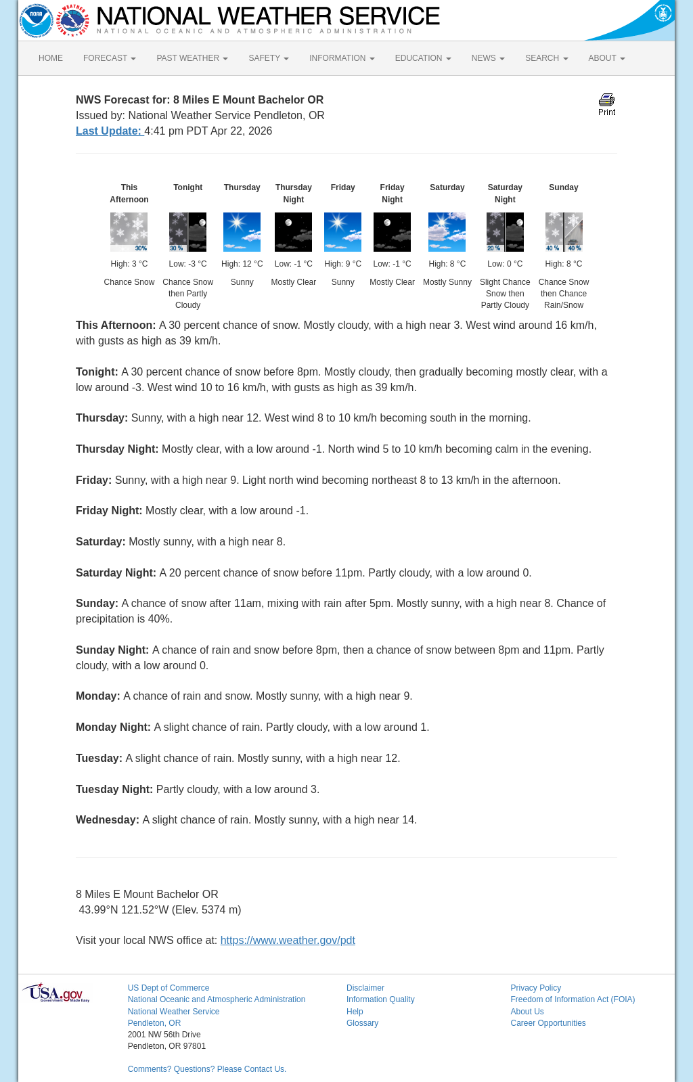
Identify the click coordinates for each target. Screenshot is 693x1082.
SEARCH (546, 58)
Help (354, 1011)
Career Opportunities (547, 1023)
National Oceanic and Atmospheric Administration (217, 999)
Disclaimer (365, 988)
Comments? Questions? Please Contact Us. (207, 1069)
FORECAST (109, 58)
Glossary (362, 1023)
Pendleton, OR (154, 1023)
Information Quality (380, 999)
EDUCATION (423, 58)
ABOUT (607, 58)
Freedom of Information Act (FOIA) (572, 999)
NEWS (488, 58)
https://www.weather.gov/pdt (288, 940)
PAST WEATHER (192, 58)
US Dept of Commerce (169, 988)
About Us (526, 1011)
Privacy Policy (535, 988)
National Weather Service (174, 1011)
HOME (51, 58)
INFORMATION (341, 58)
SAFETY (268, 58)
